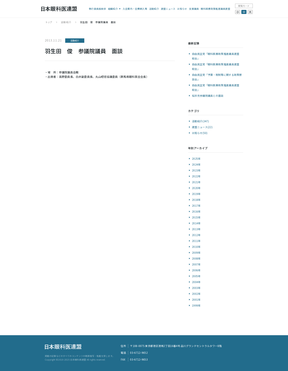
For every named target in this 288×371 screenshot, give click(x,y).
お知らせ (182, 8)
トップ (49, 22)
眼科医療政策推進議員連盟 (215, 8)
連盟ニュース (168, 8)
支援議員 (194, 8)
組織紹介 (113, 8)
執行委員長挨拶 (97, 8)
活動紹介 (154, 8)
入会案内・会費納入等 (135, 8)
